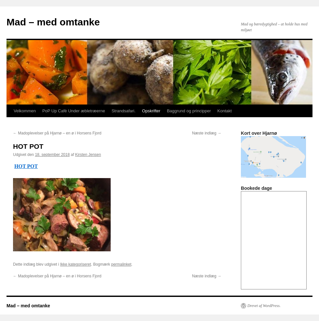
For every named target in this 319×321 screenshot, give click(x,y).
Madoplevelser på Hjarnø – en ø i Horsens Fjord (57, 133)
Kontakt (224, 110)
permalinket (121, 264)
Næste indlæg (206, 133)
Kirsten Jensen (88, 154)
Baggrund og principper (189, 110)
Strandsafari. (124, 110)
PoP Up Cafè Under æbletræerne (73, 110)
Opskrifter (151, 110)
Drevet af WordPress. (264, 305)
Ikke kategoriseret (75, 264)
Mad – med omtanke (53, 22)
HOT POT (26, 166)
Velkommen (25, 110)
